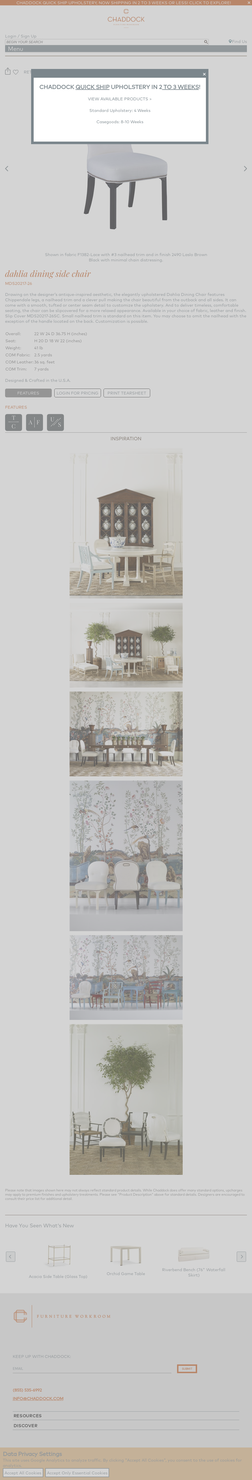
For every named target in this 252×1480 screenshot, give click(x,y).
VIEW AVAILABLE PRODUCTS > (120, 98)
